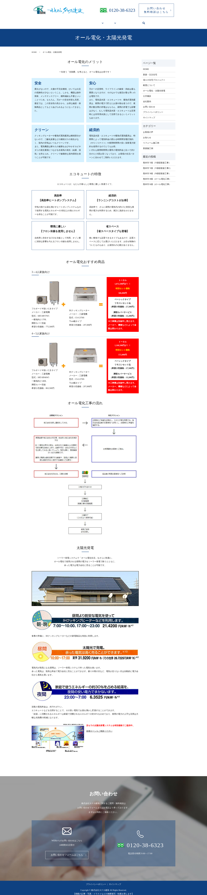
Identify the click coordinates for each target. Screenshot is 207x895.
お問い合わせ (149, 104)
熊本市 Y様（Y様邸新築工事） (157, 160)
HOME (59, 22)
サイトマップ (149, 115)
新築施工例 (148, 146)
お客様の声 (148, 129)
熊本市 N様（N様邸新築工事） (157, 171)
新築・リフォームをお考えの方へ (84, 22)
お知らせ (147, 135)
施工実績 (110, 22)
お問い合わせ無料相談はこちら (156, 10)
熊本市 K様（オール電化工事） (157, 181)
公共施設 (125, 22)
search (151, 22)
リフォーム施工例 (151, 140)
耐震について (149, 82)
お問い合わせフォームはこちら (67, 852)
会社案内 (140, 22)
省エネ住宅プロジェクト (154, 77)
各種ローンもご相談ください (99, 728)
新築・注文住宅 (150, 72)
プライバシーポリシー (153, 109)
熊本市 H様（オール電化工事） (158, 176)
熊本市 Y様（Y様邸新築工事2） (157, 165)
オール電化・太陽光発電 (154, 88)
